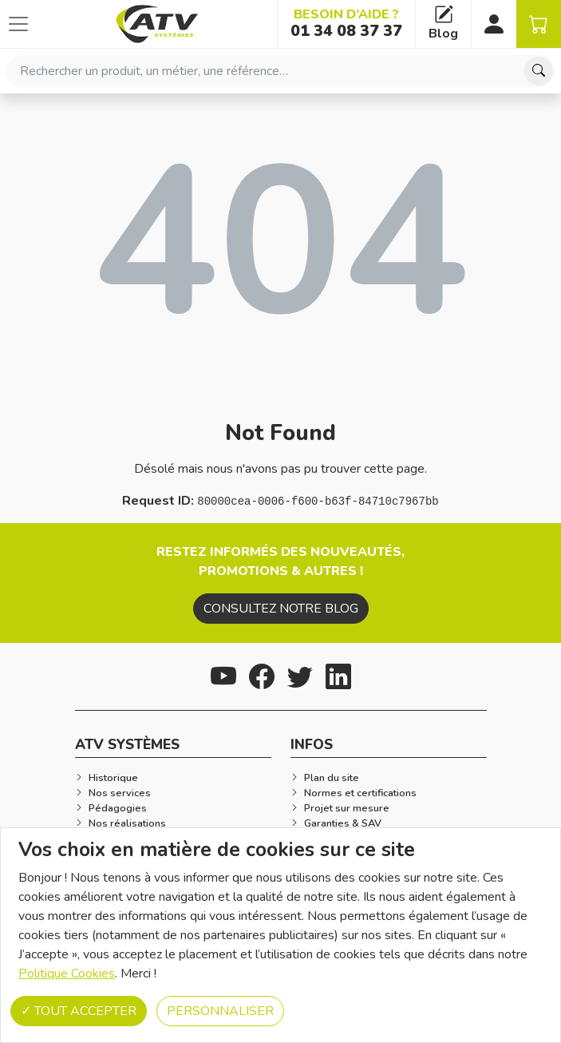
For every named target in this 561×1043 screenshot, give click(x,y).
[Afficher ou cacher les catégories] (18, 24)
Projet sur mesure (346, 808)
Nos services (120, 793)
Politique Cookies (66, 973)
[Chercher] (538, 71)
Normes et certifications (360, 793)
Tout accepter (78, 1011)
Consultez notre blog (280, 608)
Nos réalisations (127, 823)
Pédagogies (118, 808)
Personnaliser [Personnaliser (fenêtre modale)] (220, 1011)
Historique (113, 778)
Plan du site (331, 778)
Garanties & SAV (342, 823)
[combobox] (280, 71)
